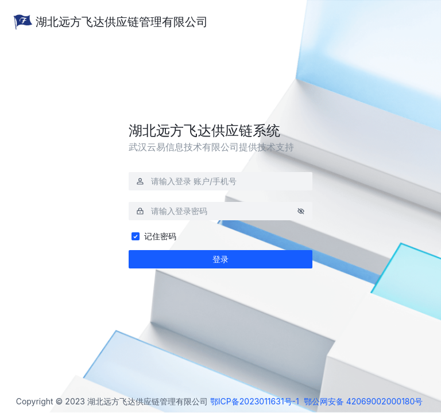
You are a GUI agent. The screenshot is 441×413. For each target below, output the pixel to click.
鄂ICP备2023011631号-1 (254, 401)
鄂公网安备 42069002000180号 (363, 401)
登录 (220, 259)
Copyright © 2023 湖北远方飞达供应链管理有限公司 (112, 401)
